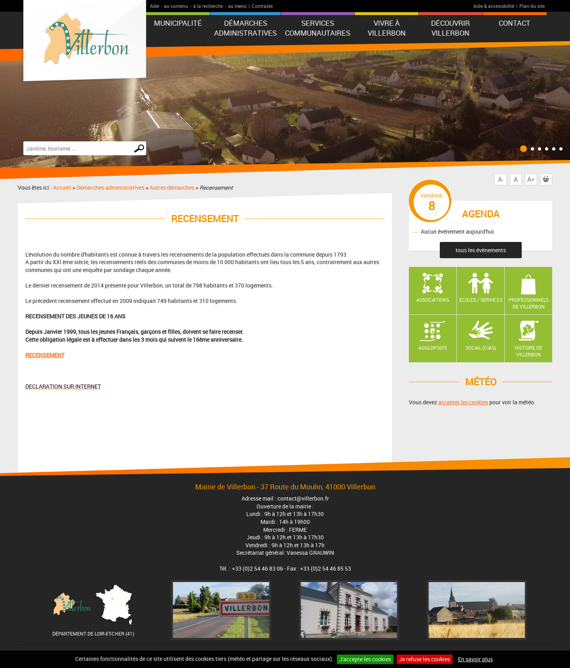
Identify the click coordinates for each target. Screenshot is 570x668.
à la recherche (208, 6)
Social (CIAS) (481, 347)
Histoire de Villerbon (528, 351)
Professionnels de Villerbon (529, 303)
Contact (514, 23)
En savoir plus (475, 659)
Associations (432, 300)
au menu (237, 6)
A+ (531, 179)
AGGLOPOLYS (432, 347)
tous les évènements (481, 250)
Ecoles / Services (480, 300)
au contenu (176, 6)
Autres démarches (172, 187)
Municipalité (178, 23)
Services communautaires (317, 28)
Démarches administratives (245, 28)
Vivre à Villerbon (387, 28)
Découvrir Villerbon (450, 28)
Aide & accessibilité (493, 6)
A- (501, 179)
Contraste (262, 6)
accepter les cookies (463, 402)
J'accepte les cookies (365, 659)
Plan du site (532, 6)
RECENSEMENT (45, 355)
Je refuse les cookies (424, 659)
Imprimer (547, 179)
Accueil (62, 187)
